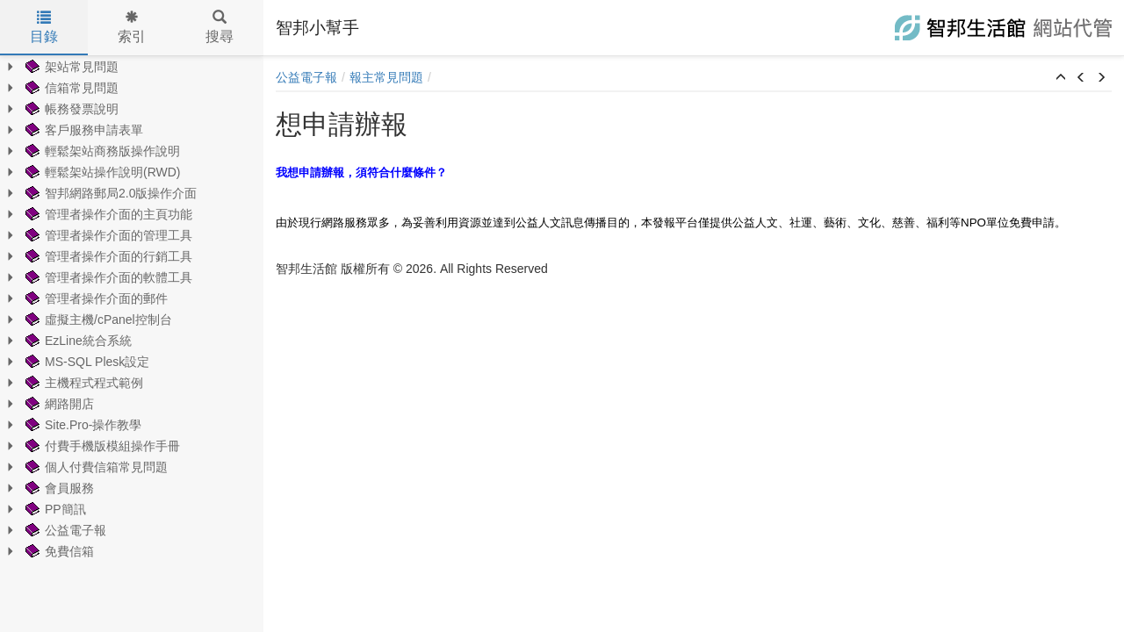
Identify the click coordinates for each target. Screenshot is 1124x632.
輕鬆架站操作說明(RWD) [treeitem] (101, 172)
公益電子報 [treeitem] (64, 530)
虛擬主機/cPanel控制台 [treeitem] (97, 319)
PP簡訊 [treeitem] (54, 509)
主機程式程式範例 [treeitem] (82, 382)
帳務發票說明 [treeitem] (70, 108)
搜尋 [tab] (219, 27)
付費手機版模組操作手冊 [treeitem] (101, 445)
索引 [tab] (132, 27)
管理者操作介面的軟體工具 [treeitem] (107, 277)
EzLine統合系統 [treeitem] (77, 340)
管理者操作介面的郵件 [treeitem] (95, 298)
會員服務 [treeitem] (58, 488)
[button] (1060, 78)
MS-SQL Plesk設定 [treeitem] (85, 361)
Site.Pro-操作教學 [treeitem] (81, 424)
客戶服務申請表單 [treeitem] (82, 129)
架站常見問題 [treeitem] (70, 66)
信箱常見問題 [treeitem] (70, 87)
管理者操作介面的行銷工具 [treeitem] (107, 256)
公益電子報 (306, 77)
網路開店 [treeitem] (58, 403)
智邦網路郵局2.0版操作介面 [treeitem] (109, 193)
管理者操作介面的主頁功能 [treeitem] (107, 214)
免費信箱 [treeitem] (58, 551)
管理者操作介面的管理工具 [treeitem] (107, 235)
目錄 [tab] (44, 27)
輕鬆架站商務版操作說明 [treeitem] (101, 151)
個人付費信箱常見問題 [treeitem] (95, 467)
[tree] (131, 309)
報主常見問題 (386, 77)
